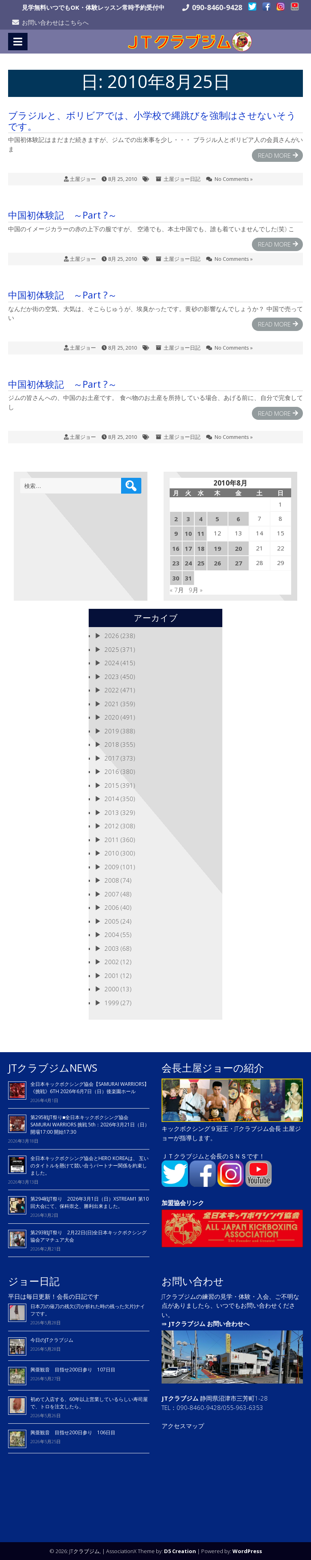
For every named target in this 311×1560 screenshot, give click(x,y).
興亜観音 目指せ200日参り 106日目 (72, 1432)
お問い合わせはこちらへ (55, 22)
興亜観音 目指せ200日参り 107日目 (72, 1369)
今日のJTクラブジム (51, 1339)
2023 (111, 676)
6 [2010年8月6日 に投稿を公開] (238, 518)
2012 (111, 825)
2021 (111, 703)
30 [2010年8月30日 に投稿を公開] (175, 578)
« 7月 (177, 589)
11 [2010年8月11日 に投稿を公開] (200, 533)
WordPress (247, 1550)
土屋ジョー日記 (182, 178)
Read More (274, 155)
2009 (111, 866)
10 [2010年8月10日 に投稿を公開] (188, 533)
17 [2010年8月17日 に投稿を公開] (188, 548)
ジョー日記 (34, 1280)
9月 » (195, 589)
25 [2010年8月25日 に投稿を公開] (200, 563)
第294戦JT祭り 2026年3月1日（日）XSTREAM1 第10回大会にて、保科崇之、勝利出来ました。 (89, 1202)
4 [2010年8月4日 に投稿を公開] (200, 518)
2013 (111, 812)
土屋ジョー (83, 178)
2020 (111, 717)
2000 (111, 988)
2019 (111, 730)
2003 (111, 948)
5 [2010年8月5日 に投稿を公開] (217, 518)
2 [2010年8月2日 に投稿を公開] (176, 518)
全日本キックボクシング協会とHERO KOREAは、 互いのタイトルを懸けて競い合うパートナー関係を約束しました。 (89, 1165)
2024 (111, 662)
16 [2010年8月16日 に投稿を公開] (175, 548)
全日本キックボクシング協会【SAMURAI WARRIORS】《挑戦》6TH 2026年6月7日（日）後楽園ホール (89, 1087)
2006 (111, 907)
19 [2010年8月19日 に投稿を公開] (217, 548)
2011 (111, 839)
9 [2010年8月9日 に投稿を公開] (176, 533)
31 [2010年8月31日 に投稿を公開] (188, 578)
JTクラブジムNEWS (52, 1067)
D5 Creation (180, 1550)
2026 (111, 635)
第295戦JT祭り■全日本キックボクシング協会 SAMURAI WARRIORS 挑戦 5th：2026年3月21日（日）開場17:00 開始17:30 (89, 1124)
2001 (111, 975)
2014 (111, 798)
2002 (111, 961)
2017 (111, 758)
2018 (111, 744)
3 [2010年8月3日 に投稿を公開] (188, 518)
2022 (111, 689)
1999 (111, 1002)
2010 (111, 853)
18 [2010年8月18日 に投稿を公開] (200, 548)
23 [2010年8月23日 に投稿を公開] (175, 563)
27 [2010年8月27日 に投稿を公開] (238, 563)
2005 (111, 921)
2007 (111, 894)
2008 (111, 880)
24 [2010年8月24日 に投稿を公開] (188, 563)
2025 (111, 649)
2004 (111, 934)
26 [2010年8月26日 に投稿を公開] (217, 563)
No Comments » (234, 178)
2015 (111, 785)
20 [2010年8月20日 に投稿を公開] (238, 548)
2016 (111, 771)
